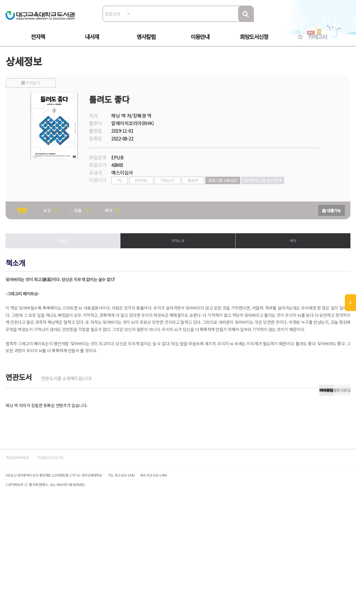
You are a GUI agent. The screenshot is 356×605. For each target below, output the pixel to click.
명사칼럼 (146, 42)
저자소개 (178, 255)
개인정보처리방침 (28, 551)
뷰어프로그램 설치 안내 (268, 194)
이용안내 (200, 42)
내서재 (92, 42)
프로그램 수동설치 (228, 194)
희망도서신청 (254, 42)
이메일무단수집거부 (73, 551)
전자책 (38, 42)
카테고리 (317, 42)
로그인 (340, 21)
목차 (289, 255)
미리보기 (62, 181)
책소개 (66, 255)
